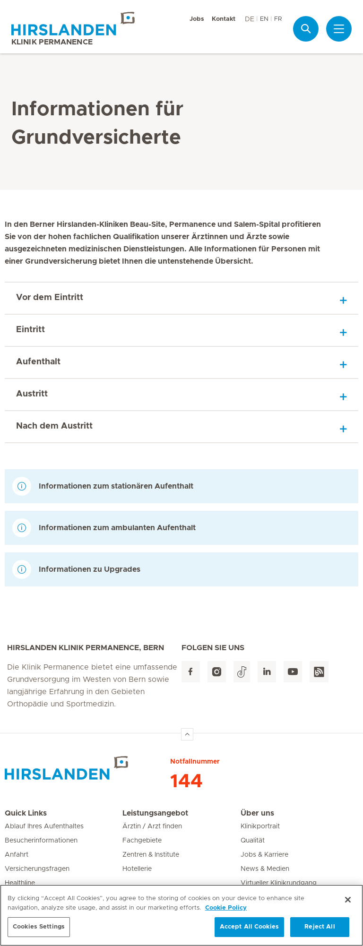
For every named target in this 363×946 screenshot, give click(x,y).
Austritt (32, 394)
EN (264, 19)
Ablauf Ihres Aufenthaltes (44, 826)
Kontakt (223, 19)
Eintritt (30, 330)
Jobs (197, 19)
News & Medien (265, 869)
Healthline (20, 883)
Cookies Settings (39, 931)
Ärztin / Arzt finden (152, 826)
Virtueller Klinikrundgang (279, 883)
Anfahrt (16, 854)
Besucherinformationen (41, 840)
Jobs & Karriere (264, 854)
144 (186, 781)
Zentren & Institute (150, 854)
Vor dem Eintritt (49, 297)
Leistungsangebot (155, 813)
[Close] (347, 904)
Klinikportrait (260, 826)
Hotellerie (137, 869)
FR (278, 19)
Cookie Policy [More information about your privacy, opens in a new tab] (226, 912)
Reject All (319, 931)
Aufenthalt (38, 362)
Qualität (253, 840)
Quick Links (26, 813)
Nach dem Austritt (54, 426)
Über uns (257, 813)
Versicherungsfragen (37, 869)
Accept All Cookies (249, 931)
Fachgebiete (142, 840)
